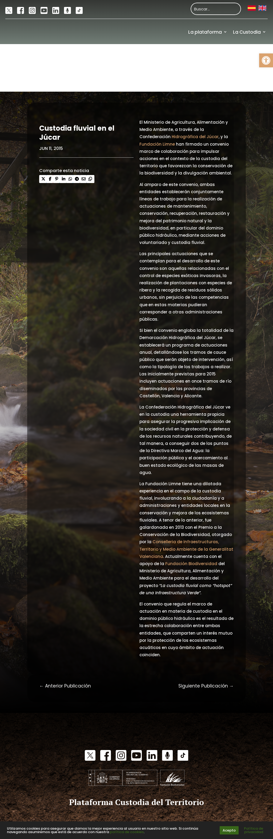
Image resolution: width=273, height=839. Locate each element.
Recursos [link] (255, 56)
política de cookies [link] (127, 831)
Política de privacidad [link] (253, 830)
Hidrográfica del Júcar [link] (195, 136)
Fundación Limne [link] (157, 144)
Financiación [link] (251, 79)
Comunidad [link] (183, 56)
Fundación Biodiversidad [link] (191, 563)
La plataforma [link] (205, 32)
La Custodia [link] (247, 32)
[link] (266, 60)
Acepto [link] (229, 830)
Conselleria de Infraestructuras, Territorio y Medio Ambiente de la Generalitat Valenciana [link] (186, 549)
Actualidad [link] (221, 56)
